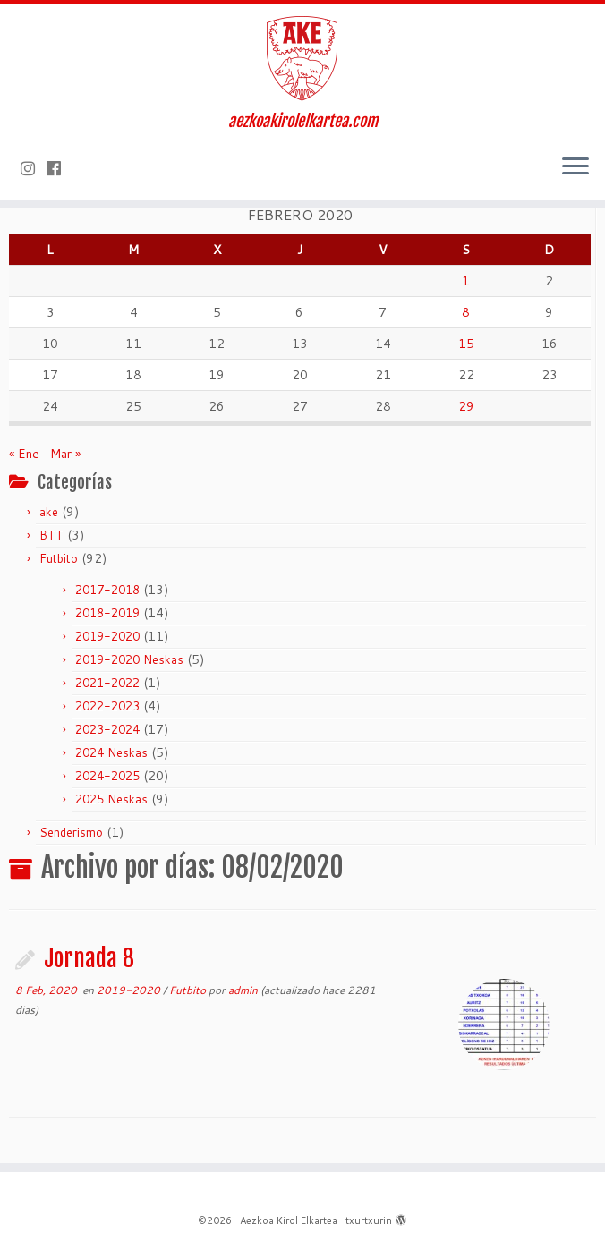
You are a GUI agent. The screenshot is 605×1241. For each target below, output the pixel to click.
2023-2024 (107, 729)
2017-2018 (107, 590)
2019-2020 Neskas (129, 659)
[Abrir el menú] (575, 167)
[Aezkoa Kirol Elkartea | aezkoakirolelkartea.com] (302, 58)
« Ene (24, 454)
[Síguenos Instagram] (34, 168)
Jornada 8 (89, 958)
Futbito (58, 558)
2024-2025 (107, 776)
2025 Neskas (111, 799)
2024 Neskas (111, 752)
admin (243, 990)
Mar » (65, 454)
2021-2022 (107, 683)
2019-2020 (107, 636)
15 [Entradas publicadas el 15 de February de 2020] (466, 344)
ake (48, 512)
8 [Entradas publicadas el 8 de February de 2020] (466, 312)
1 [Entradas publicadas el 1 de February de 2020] (466, 281)
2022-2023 (107, 706)
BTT (51, 535)
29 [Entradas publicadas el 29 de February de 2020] (466, 406)
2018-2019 (107, 613)
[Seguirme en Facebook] (59, 168)
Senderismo (71, 832)
